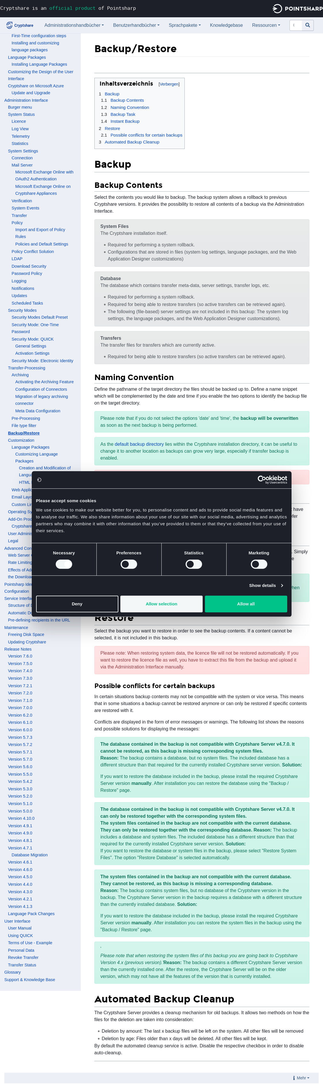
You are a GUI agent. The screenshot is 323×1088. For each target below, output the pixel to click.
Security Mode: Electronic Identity (42, 360)
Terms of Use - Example (30, 942)
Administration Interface (26, 100)
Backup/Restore (24, 433)
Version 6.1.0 (20, 722)
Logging (19, 281)
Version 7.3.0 (20, 678)
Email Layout (24, 497)
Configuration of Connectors (41, 389)
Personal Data (21, 950)
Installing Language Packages (39, 64)
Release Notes (17, 649)
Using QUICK (20, 935)
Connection (22, 158)
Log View (20, 128)
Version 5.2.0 (20, 796)
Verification (22, 201)
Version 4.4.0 (20, 884)
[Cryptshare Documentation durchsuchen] (296, 25)
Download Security (29, 266)
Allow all (246, 603)
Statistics (20, 143)
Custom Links (24, 504)
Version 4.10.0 (21, 818)
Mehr (301, 1078)
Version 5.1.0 (20, 803)
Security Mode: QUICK (33, 339)
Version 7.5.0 (20, 663)
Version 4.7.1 (20, 848)
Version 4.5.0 (20, 876)
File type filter (24, 425)
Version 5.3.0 (20, 789)
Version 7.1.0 (20, 700)
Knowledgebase (226, 25)
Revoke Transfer (23, 957)
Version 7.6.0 (20, 656)
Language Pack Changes (31, 913)
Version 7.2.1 (20, 685)
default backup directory (139, 444)
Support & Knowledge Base (29, 979)
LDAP (17, 258)
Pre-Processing (26, 418)
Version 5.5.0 (20, 774)
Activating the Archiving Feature (44, 381)
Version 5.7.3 (20, 737)
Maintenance (16, 627)
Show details (262, 585)
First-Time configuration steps (39, 35)
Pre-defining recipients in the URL (39, 620)
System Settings (23, 151)
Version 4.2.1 (20, 899)
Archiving (20, 375)
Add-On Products (24, 519)
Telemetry (20, 136)
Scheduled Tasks (27, 303)
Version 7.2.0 (20, 693)
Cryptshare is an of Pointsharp (68, 8)
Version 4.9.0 (20, 833)
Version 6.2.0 (20, 715)
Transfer (19, 215)
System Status (21, 114)
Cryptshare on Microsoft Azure (36, 86)
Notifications (23, 288)
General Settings (30, 346)
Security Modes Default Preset (40, 317)
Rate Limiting (20, 562)
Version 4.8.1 (20, 840)
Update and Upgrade (31, 92)
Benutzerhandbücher (134, 25)
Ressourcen (264, 25)
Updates (19, 295)
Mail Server (22, 165)
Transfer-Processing (26, 368)
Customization (21, 440)
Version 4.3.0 (20, 891)
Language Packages (27, 57)
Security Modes (22, 310)
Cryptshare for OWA (30, 526)
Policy (17, 222)
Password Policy (27, 273)
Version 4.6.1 (20, 862)
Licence (19, 121)
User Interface (17, 921)
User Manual (20, 928)
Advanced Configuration (26, 548)
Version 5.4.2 (20, 781)
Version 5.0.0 (20, 811)
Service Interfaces (21, 598)
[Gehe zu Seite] (308, 25)
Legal (13, 541)
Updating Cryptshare (27, 642)
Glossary (12, 972)
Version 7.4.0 (20, 670)
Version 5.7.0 (20, 759)
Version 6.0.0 (20, 730)
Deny (77, 603)
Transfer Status (22, 965)
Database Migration (30, 855)
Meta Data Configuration (37, 411)
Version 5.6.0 (20, 766)
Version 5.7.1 (20, 752)
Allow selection (161, 603)
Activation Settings (32, 353)
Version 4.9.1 (20, 825)
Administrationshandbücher (72, 25)
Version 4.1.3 (20, 906)
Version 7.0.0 (20, 707)
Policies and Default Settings (41, 244)
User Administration (26, 533)
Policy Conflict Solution (33, 251)
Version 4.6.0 (20, 869)
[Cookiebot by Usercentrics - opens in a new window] (262, 479)
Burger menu (20, 107)
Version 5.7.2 (20, 744)
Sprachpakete (183, 25)
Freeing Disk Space (26, 634)
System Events (25, 208)
